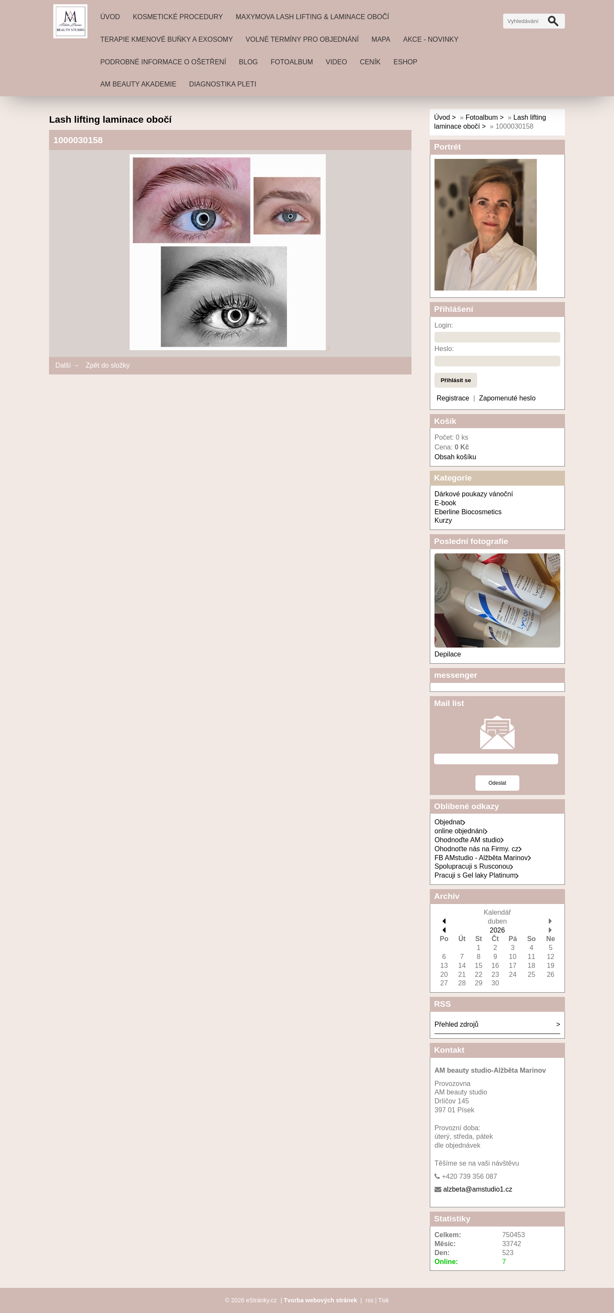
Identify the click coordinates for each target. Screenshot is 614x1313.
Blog (248, 62)
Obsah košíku (455, 457)
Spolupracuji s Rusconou (473, 866)
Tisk (383, 1300)
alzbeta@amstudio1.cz (477, 1189)
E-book (445, 503)
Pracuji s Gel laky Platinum (476, 875)
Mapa (380, 39)
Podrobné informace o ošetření (163, 62)
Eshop (405, 62)
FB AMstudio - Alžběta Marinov (482, 857)
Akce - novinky (431, 39)
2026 (497, 930)
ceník (370, 62)
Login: (443, 325)
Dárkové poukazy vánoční (473, 494)
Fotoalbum (292, 62)
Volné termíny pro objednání (302, 39)
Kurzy (443, 520)
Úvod (110, 16)
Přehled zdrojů (456, 1024)
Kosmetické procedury (178, 16)
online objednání (461, 831)
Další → (67, 365)
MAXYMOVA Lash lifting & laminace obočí (312, 16)
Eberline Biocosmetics (467, 511)
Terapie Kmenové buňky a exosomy (166, 39)
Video (336, 62)
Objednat (450, 822)
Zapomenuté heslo (507, 398)
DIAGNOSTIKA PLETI (222, 84)
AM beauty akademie (138, 84)
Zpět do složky (108, 365)
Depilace (447, 654)
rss (369, 1300)
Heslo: (444, 348)
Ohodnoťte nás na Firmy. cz (478, 848)
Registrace (453, 398)
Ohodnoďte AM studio (469, 840)
